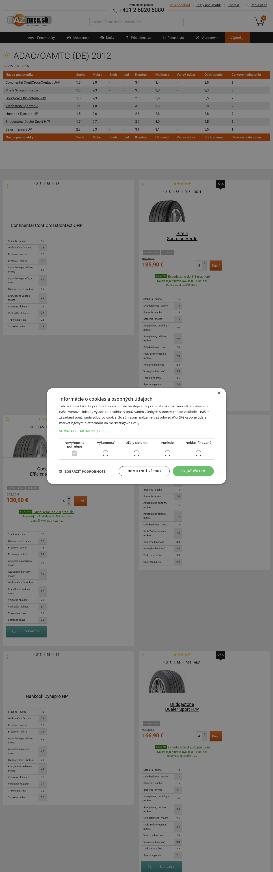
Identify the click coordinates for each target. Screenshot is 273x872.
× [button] (219, 393)
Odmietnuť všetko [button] (144, 471)
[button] (136, 431)
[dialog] (136, 436)
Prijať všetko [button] (193, 471)
